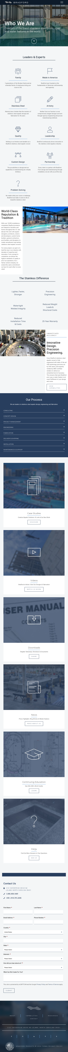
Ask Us (34, 858)
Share (34, 656)
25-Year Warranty (50, 321)
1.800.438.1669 (12, 894)
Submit (9, 990)
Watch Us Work (34, 589)
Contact (34, 1018)
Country (6, 928)
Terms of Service (53, 984)
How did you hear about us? (13, 963)
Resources (53, 1015)
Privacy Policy (40, 984)
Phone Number (39, 918)
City (5, 937)
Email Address (8, 918)
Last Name (38, 908)
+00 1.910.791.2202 (13, 898)
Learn (34, 791)
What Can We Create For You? (13, 972)
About (12, 1015)
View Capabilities (54, 387)
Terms (45, 1046)
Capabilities (32, 1015)
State (5, 945)
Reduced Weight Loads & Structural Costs (50, 307)
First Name (7, 908)
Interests (7, 954)
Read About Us (34, 723)
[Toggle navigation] (61, 2)
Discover (34, 522)
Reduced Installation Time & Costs (18, 321)
